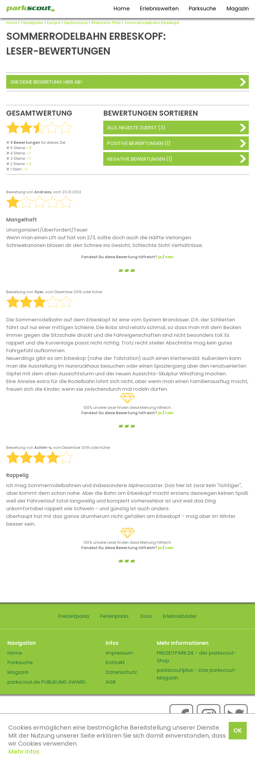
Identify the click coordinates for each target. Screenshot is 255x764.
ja (160, 256)
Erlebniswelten (159, 8)
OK (237, 730)
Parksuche (202, 8)
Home (122, 8)
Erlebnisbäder (180, 616)
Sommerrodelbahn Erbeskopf (152, 22)
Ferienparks (114, 616)
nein (169, 256)
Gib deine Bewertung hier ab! (46, 81)
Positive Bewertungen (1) (138, 143)
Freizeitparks (32, 22)
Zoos (146, 616)
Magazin (238, 8)
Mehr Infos (23, 751)
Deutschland (76, 22)
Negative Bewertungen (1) (139, 158)
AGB (111, 681)
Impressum (119, 652)
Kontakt (115, 662)
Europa (53, 22)
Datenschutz (121, 672)
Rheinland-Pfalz (106, 22)
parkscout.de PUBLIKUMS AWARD (46, 681)
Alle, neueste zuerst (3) (136, 127)
